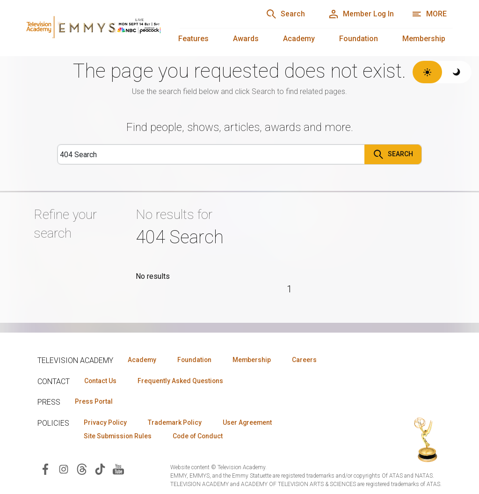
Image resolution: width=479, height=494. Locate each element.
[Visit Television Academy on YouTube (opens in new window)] (118, 469)
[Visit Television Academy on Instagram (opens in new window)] (64, 469)
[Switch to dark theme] (457, 72)
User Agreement (251, 423)
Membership (423, 38)
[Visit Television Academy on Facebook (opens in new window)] (45, 469)
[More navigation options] (429, 14)
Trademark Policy (177, 423)
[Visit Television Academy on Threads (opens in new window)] (82, 469)
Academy (299, 38)
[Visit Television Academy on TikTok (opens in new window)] (100, 469)
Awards (246, 38)
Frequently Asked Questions (182, 381)
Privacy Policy (106, 423)
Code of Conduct (200, 436)
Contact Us (101, 381)
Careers (309, 359)
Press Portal (94, 402)
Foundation (358, 38)
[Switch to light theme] (427, 72)
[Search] (282, 14)
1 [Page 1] (289, 289)
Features (193, 38)
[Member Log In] (360, 14)
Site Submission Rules (118, 436)
